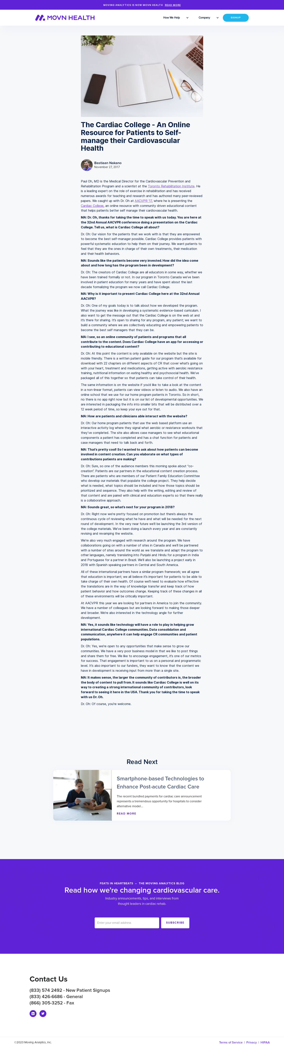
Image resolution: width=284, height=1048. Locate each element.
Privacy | (253, 1042)
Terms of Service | (232, 1042)
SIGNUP (236, 18)
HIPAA (265, 1042)
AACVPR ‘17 (143, 201)
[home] (67, 18)
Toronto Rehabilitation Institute (171, 186)
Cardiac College (92, 206)
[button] (172, 18)
